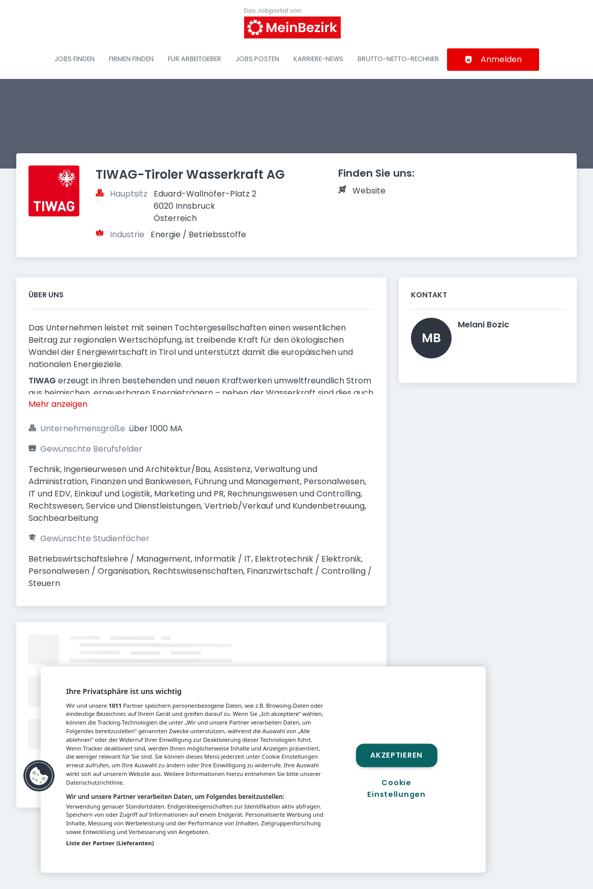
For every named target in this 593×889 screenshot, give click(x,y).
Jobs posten (257, 58)
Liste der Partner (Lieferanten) (110, 843)
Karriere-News (318, 58)
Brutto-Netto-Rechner (398, 58)
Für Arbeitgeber (194, 58)
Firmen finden (131, 58)
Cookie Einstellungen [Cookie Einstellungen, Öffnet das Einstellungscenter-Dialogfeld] (396, 788)
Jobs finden (74, 58)
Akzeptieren (396, 755)
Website (369, 191)
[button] (39, 776)
